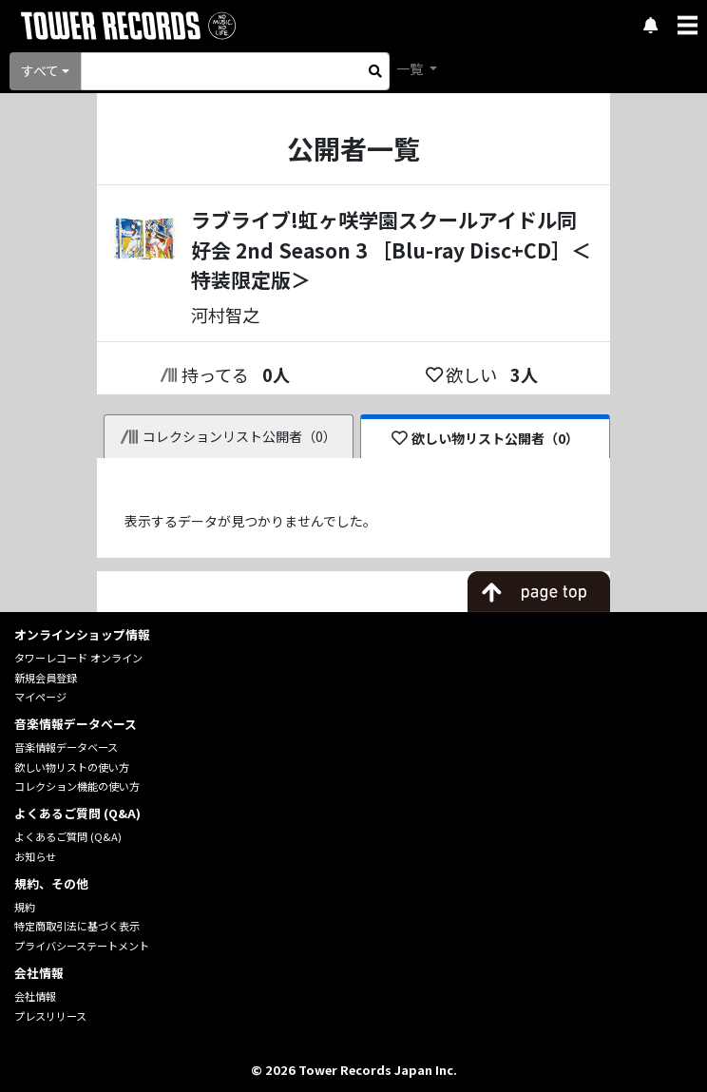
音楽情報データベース (66, 747)
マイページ (40, 696)
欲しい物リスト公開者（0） (485, 438)
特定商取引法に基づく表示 (77, 925)
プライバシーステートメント (81, 945)
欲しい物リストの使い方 (71, 767)
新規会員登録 (45, 677)
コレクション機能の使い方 (77, 786)
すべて (40, 70)
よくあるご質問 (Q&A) (68, 836)
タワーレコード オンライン (78, 657)
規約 (24, 906)
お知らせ (35, 856)
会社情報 (35, 996)
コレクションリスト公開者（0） (228, 436)
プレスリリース (50, 1016)
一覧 (411, 68)
